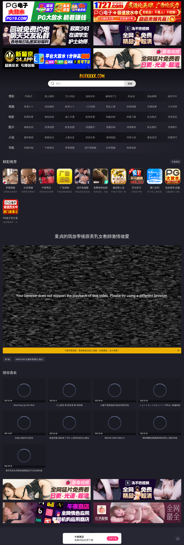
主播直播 (152, 106)
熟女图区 (152, 127)
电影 (11, 117)
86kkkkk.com (92, 76)
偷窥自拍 (28, 127)
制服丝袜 (110, 116)
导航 (11, 148)
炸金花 (131, 96)
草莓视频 (70, 147)
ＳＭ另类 (172, 106)
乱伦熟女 (152, 116)
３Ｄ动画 (90, 106)
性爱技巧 (172, 137)
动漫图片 (90, 127)
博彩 (11, 96)
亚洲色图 (49, 127)
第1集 (7, 359)
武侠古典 (90, 137)
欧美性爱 (90, 116)
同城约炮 (28, 147)
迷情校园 (110, 137)
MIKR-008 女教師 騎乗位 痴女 (29, 359)
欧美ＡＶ (70, 106)
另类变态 (172, 116)
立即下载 (112, 538)
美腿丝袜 (110, 127)
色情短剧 (131, 147)
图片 (11, 127)
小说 (11, 137)
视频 (11, 106)
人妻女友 (70, 137)
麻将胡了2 (111, 96)
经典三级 (131, 116)
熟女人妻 (110, 106)
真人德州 (49, 96)
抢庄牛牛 (172, 96)
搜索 (130, 83)
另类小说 (131, 137)
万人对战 (70, 96)
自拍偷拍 (49, 106)
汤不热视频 (90, 147)
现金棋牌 (152, 96)
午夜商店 (49, 147)
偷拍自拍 (49, 116)
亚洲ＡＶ (28, 106)
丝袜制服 (131, 106)
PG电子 (29, 96)
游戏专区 (90, 96)
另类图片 (172, 127)
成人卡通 (70, 116)
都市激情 (28, 137)
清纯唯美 (131, 127)
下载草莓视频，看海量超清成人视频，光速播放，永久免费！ (122, 350)
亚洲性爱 (28, 116)
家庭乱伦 (49, 137)
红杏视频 (110, 147)
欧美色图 (70, 127)
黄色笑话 (152, 137)
